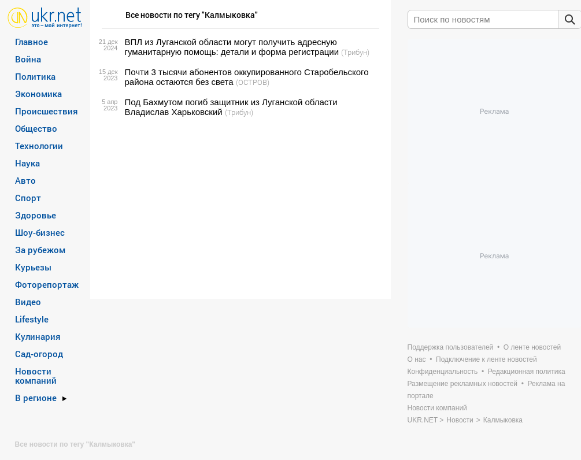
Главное (31, 41)
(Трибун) (355, 52)
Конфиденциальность (443, 372)
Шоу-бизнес (40, 232)
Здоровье (35, 215)
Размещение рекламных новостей (463, 384)
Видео (28, 301)
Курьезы (33, 267)
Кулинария (38, 336)
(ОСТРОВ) (252, 82)
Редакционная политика (526, 372)
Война (28, 59)
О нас (417, 359)
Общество (36, 128)
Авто (25, 180)
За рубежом (40, 249)
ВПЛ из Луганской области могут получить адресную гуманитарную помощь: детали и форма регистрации (232, 47)
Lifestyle (32, 319)
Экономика (38, 93)
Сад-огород (39, 353)
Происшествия (46, 111)
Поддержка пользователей (451, 347)
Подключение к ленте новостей (486, 359)
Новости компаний (36, 375)
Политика (35, 76)
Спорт (28, 197)
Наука (27, 163)
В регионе (36, 397)
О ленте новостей (532, 347)
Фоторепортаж (47, 284)
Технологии (39, 145)
